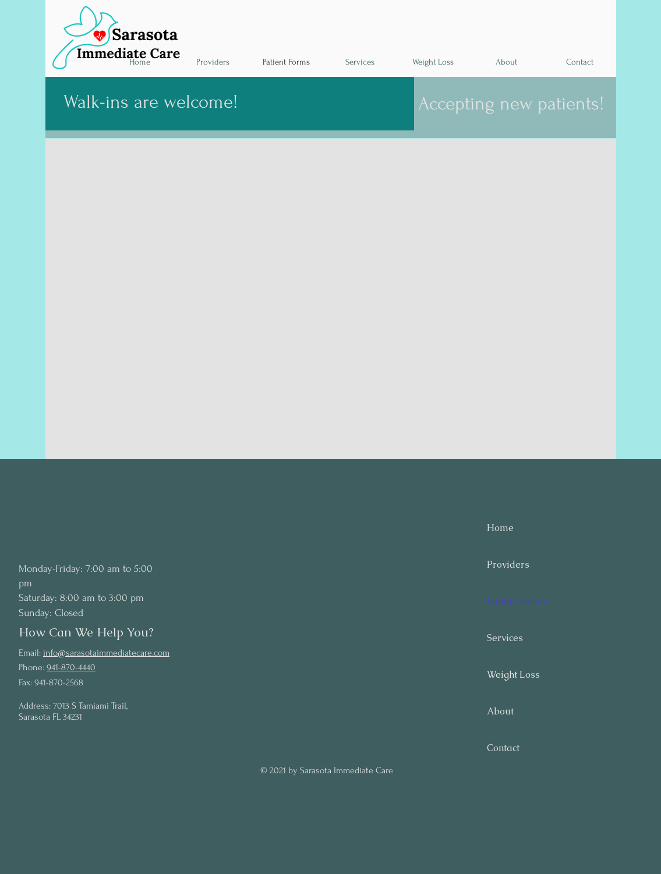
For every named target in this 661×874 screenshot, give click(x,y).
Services (505, 638)
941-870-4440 (71, 667)
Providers (508, 564)
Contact (503, 748)
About (500, 711)
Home (500, 528)
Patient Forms (517, 601)
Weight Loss (513, 674)
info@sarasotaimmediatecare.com (106, 652)
